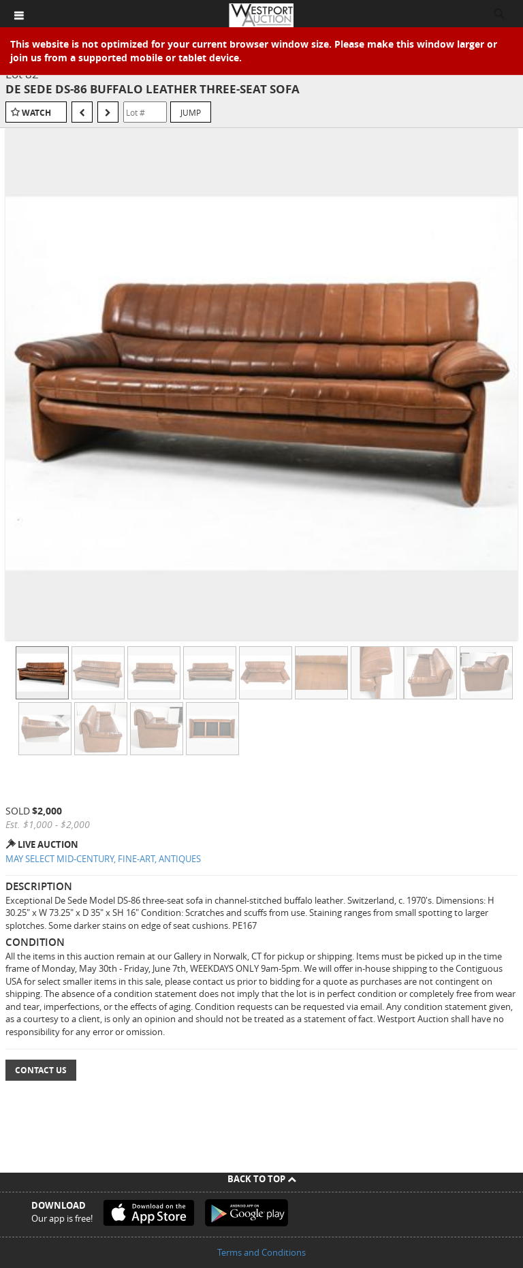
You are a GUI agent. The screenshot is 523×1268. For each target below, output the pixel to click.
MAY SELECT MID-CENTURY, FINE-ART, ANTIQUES (103, 859)
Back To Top (261, 1179)
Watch (36, 112)
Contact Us (41, 1070)
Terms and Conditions (261, 1252)
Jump (190, 112)
